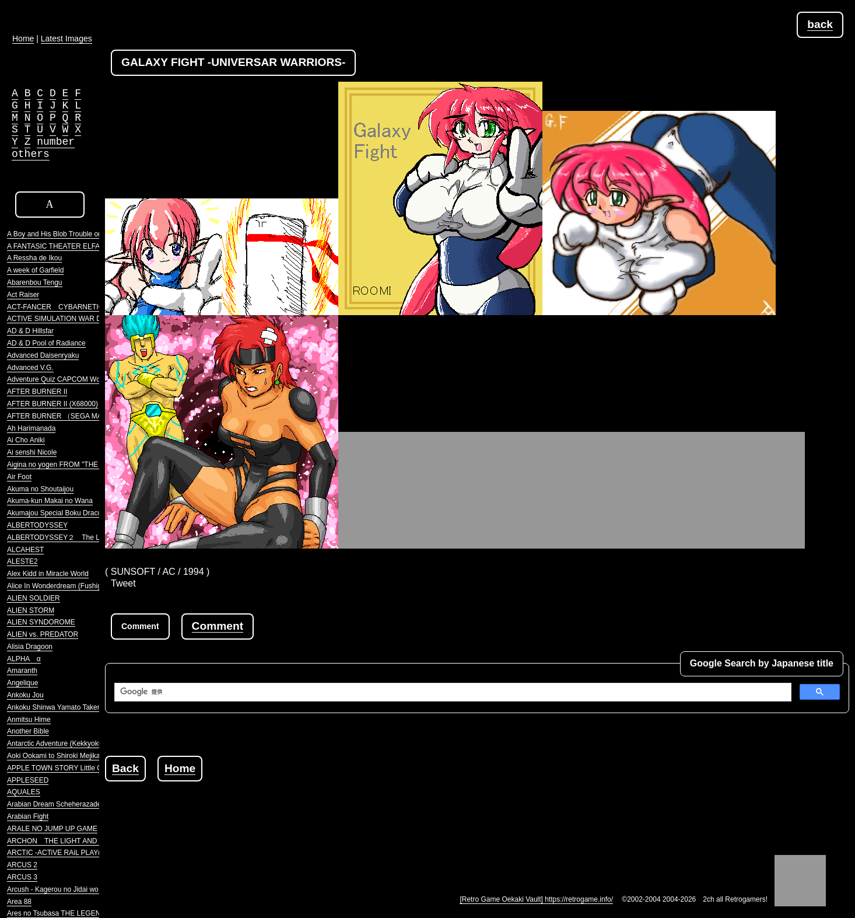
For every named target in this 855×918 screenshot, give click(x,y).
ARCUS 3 (22, 877)
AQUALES (23, 792)
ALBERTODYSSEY (37, 525)
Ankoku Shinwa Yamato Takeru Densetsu (71, 707)
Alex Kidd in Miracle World (48, 574)
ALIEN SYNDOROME (41, 622)
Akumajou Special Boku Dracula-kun (64, 513)
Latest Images (66, 38)
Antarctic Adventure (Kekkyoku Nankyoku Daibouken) (90, 743)
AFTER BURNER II (37, 392)
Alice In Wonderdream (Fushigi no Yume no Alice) (84, 586)
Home (179, 768)
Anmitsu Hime (29, 719)
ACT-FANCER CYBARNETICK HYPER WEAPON (87, 307)
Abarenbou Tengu (34, 282)
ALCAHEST (25, 550)
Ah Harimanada (31, 428)
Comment (217, 626)
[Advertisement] (317, 807)
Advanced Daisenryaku (43, 355)
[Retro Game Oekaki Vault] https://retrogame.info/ (536, 899)
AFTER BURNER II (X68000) (52, 404)
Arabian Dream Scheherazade (54, 804)
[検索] (451, 692)
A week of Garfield (35, 270)
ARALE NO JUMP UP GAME (52, 829)
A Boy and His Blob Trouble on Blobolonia (71, 234)
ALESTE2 (22, 561)
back (820, 24)
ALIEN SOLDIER (33, 598)
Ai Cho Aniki (26, 440)
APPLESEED (27, 780)
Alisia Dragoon (29, 647)
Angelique (22, 683)
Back (125, 768)
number (56, 142)
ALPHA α (24, 659)
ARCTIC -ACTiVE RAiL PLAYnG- (58, 853)
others (31, 154)
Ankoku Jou (25, 695)
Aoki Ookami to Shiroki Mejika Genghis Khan (76, 756)
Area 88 (19, 902)
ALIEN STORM (30, 610)
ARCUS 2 (22, 865)
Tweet (123, 583)
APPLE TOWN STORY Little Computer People (79, 768)
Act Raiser (23, 295)
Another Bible (28, 731)
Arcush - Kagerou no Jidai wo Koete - (65, 889)
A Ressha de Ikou (34, 258)
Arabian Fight (27, 816)
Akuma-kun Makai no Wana (50, 501)
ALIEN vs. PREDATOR (42, 634)
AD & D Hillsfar (30, 331)
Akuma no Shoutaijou (40, 489)
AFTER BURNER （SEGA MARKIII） (65, 416)
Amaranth (22, 670)
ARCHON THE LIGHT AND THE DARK (70, 841)
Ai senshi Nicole (32, 452)
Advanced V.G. (30, 368)
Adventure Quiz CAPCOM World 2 (60, 379)
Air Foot (19, 477)
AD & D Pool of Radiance (46, 343)
